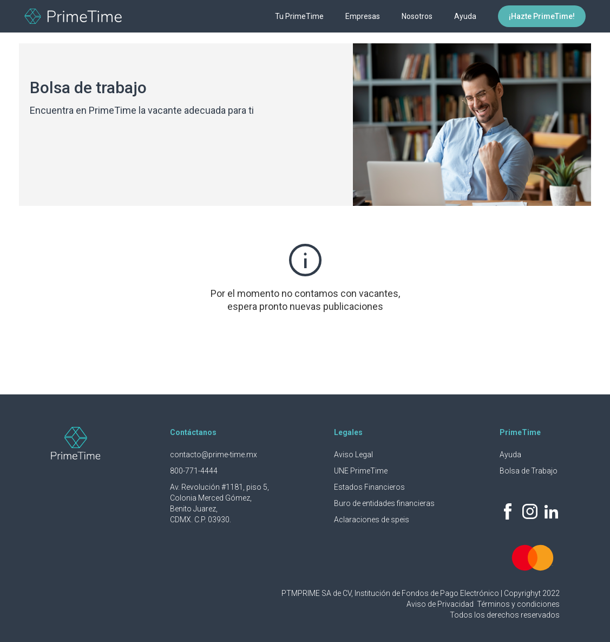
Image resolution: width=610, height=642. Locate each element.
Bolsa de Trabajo (528, 470)
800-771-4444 (194, 470)
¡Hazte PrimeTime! (542, 16)
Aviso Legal (353, 454)
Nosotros (417, 16)
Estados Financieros (369, 487)
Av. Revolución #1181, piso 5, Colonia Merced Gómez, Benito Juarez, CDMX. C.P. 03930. (219, 503)
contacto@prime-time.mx (213, 454)
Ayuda (465, 16)
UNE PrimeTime (361, 470)
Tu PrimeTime (299, 16)
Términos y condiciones (518, 604)
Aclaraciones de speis (371, 519)
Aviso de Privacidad (440, 604)
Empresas (362, 16)
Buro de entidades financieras (384, 503)
